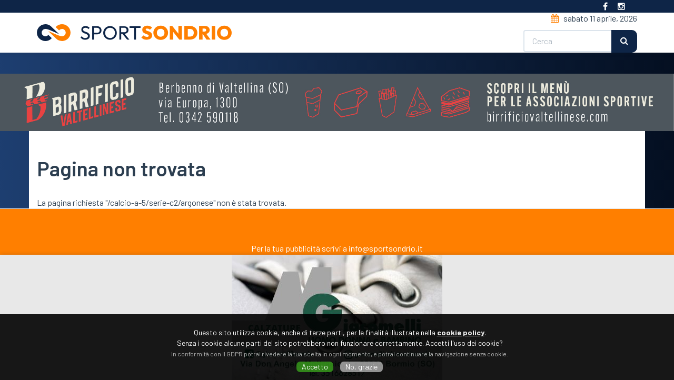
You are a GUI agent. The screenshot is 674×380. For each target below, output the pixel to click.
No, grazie (361, 366)
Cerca (624, 41)
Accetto (315, 366)
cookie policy (460, 332)
